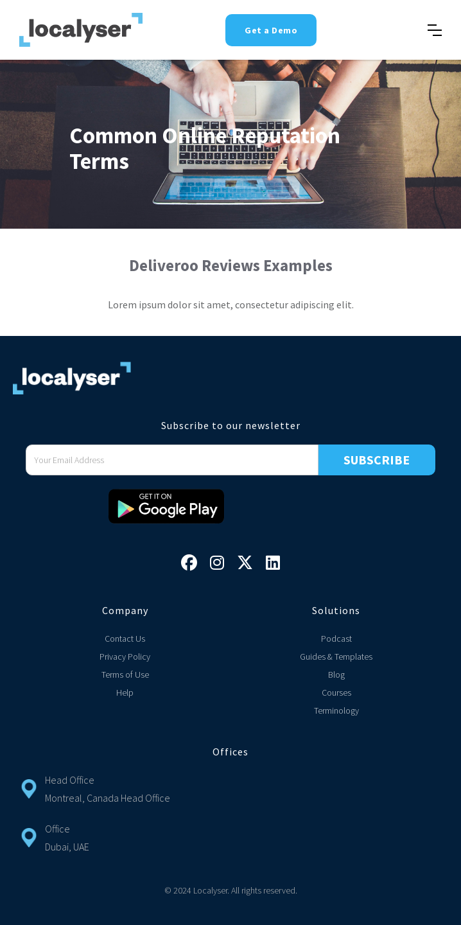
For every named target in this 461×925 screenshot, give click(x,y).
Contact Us (125, 638)
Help (125, 692)
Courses (336, 692)
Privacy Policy (125, 656)
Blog (336, 674)
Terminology (336, 710)
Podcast (336, 638)
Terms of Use (125, 674)
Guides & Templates (336, 656)
